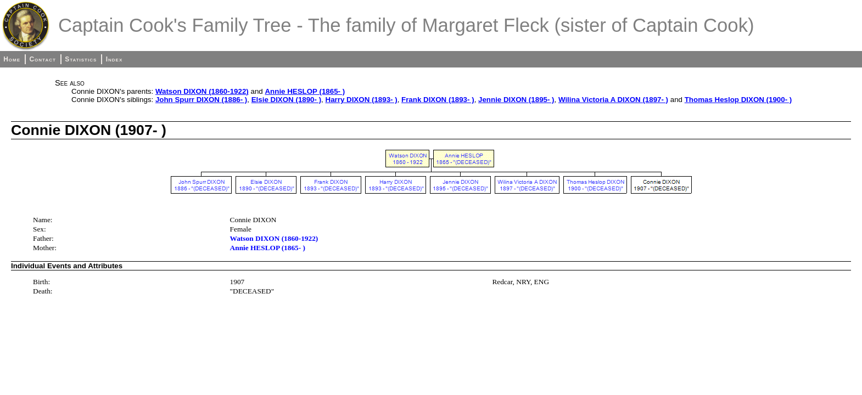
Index (114, 59)
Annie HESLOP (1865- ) (305, 91)
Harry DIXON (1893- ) (362, 99)
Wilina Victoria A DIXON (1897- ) (613, 99)
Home (11, 59)
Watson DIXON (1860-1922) (202, 91)
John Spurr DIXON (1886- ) (201, 99)
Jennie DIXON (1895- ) (516, 99)
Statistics (81, 59)
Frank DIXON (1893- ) (437, 99)
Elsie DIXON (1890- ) (286, 99)
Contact (42, 59)
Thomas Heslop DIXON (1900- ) (738, 99)
